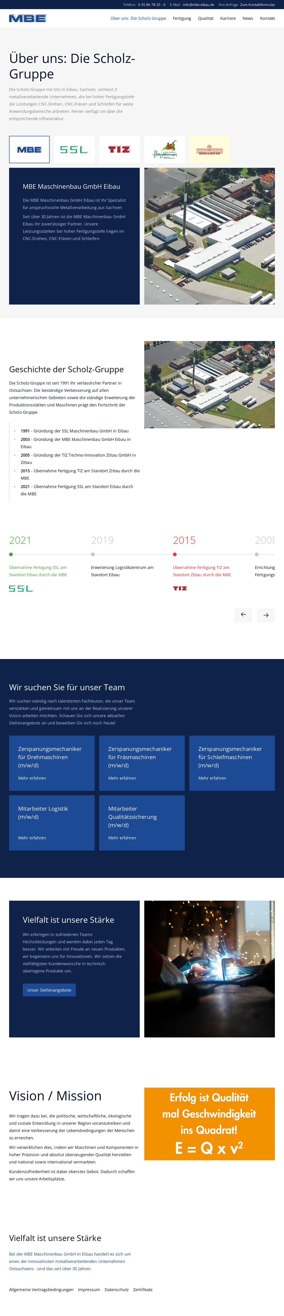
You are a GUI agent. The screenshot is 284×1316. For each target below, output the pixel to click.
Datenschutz (117, 1289)
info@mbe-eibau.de (198, 4)
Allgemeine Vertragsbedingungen (41, 1289)
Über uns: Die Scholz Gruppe (138, 18)
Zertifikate (142, 1289)
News (248, 18)
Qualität (205, 18)
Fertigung (182, 18)
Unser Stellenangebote (49, 990)
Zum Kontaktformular (257, 4)
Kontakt (267, 18)
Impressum (89, 1289)
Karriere (228, 18)
